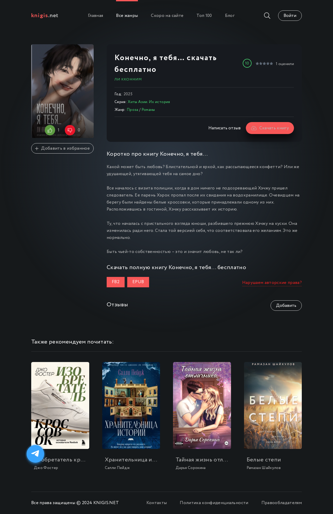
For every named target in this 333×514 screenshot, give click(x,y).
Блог (230, 15)
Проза (132, 110)
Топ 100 (204, 15)
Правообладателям (281, 503)
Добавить (286, 305)
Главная (95, 15)
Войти (290, 15)
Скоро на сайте (167, 15)
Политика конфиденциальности (214, 503)
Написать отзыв (224, 128)
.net (45, 15)
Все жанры (127, 15)
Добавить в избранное (62, 148)
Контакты (156, 503)
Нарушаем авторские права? (272, 283)
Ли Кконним (128, 79)
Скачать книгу (270, 128)
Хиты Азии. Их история (149, 102)
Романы (148, 110)
